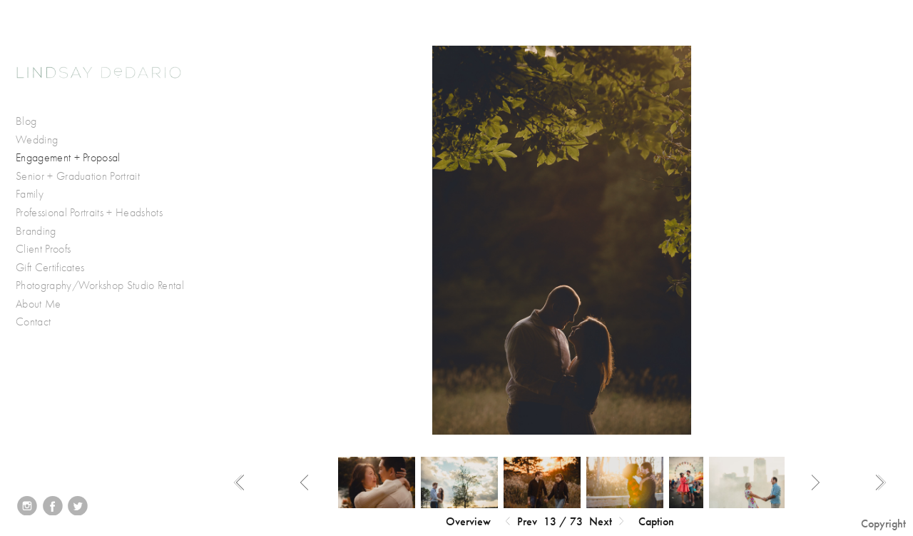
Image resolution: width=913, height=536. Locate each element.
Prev (519, 521)
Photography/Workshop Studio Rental (100, 285)
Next (608, 521)
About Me (38, 304)
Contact (33, 321)
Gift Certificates (50, 267)
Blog (26, 121)
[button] (468, 522)
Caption (656, 521)
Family (30, 194)
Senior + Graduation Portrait (78, 176)
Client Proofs (43, 249)
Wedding (44, 140)
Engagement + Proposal (68, 157)
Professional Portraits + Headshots (89, 212)
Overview (468, 521)
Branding (36, 231)
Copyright (883, 523)
